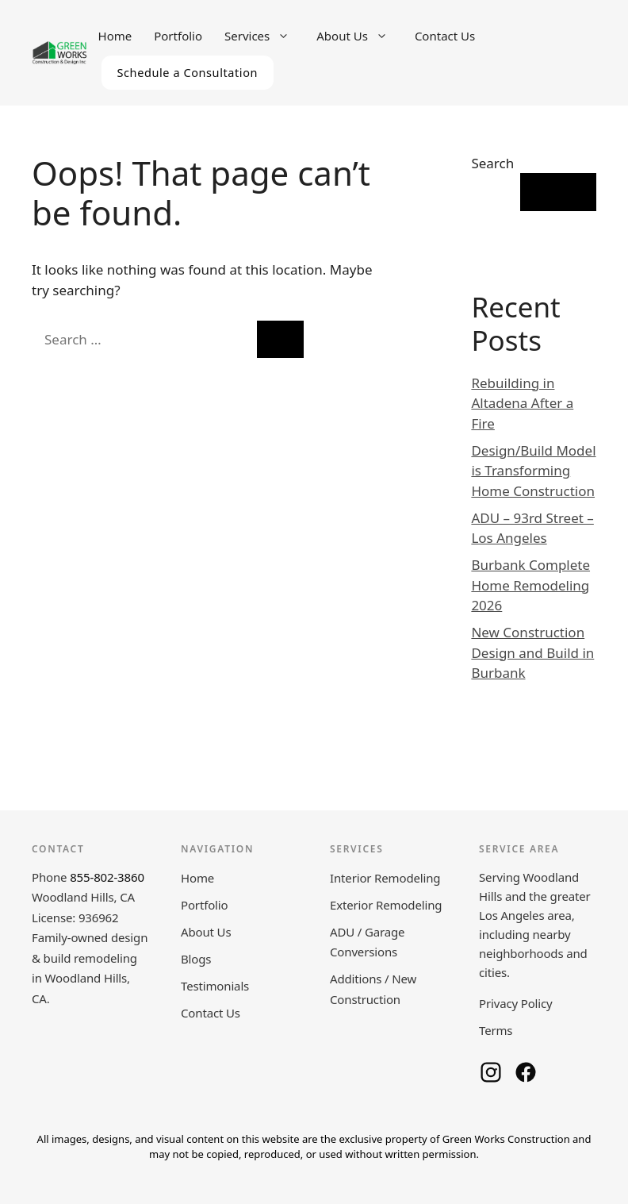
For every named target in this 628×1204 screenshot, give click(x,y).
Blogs (196, 959)
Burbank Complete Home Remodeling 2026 (530, 585)
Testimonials (215, 986)
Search (492, 163)
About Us (360, 36)
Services (264, 36)
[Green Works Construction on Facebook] (526, 1072)
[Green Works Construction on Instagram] (491, 1072)
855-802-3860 (107, 877)
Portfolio (178, 36)
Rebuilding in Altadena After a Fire (522, 403)
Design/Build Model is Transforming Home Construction (533, 470)
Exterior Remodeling (386, 905)
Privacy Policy (516, 1003)
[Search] (280, 340)
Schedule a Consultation (187, 72)
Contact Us (445, 36)
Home (115, 36)
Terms (495, 1030)
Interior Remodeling (385, 878)
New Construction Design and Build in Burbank (532, 652)
